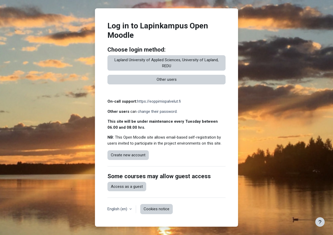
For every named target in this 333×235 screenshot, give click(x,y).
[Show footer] (320, 222)
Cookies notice (156, 209)
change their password (157, 111)
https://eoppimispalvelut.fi (159, 101)
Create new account (128, 155)
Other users (167, 79)
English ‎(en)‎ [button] (117, 209)
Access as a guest (127, 186)
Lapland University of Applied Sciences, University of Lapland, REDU (166, 63)
